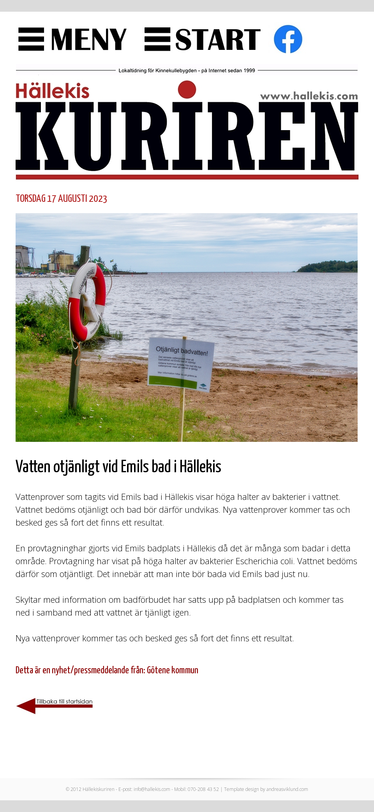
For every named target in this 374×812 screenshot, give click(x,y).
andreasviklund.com (287, 789)
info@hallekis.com (152, 789)
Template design (241, 789)
